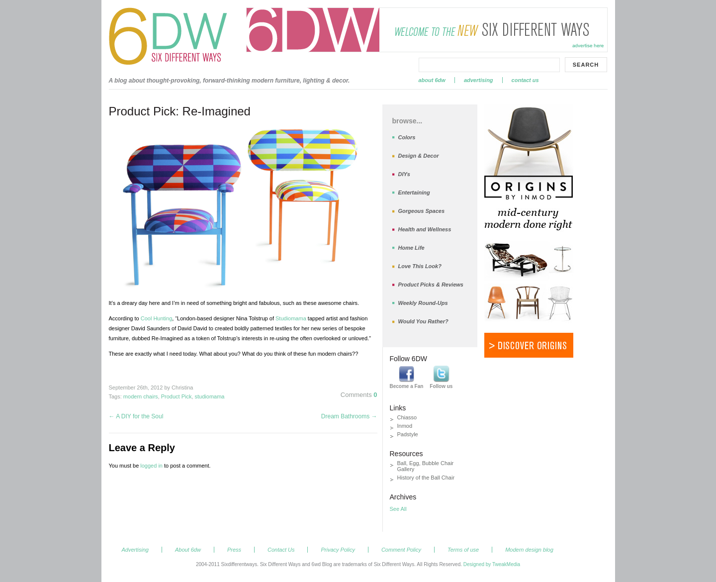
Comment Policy (401, 550)
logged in (151, 466)
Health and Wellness (424, 229)
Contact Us (525, 80)
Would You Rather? (423, 321)
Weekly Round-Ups (423, 303)
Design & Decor (418, 156)
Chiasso (407, 417)
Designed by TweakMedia (491, 564)
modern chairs (140, 396)
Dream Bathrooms (349, 416)
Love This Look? (420, 266)
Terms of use (463, 550)
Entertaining (414, 192)
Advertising (478, 80)
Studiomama (290, 318)
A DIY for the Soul (136, 416)
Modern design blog (529, 550)
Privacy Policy (338, 550)
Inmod (405, 426)
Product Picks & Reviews (430, 285)
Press (234, 550)
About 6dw (432, 80)
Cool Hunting (157, 318)
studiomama (210, 396)
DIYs (404, 174)
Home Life (411, 248)
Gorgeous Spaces (421, 211)
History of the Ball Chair (426, 478)
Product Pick (176, 396)
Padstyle (407, 434)
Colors (407, 137)
